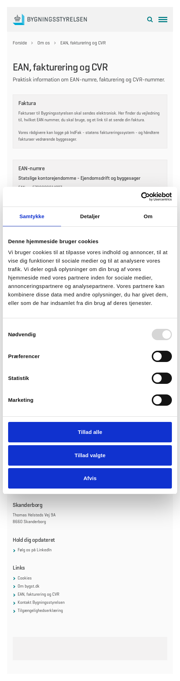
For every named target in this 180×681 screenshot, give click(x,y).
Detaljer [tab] (90, 216)
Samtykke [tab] (31, 216)
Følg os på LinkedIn (35, 550)
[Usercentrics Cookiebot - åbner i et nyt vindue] (141, 196)
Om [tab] (148, 216)
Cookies (25, 578)
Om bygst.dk (29, 586)
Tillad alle (90, 432)
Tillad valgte (90, 455)
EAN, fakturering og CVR (38, 594)
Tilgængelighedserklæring (40, 610)
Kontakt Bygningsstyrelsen (41, 602)
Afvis (89, 478)
